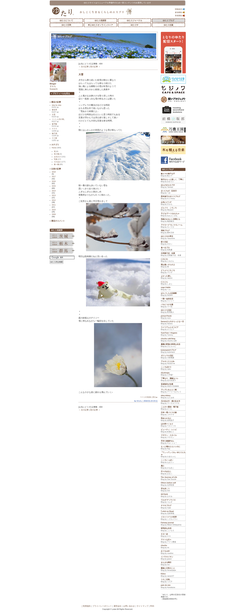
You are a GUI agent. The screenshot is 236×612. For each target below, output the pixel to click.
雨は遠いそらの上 (173, 266)
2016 (54, 181)
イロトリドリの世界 (173, 518)
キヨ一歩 (173, 535)
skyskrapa (173, 374)
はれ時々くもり (173, 425)
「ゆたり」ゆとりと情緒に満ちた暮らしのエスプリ (63, 11)
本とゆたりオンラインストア (100, 25)
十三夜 (55, 139)
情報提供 (180, 9)
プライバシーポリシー (102, 606)
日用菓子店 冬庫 (173, 254)
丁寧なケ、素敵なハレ (173, 379)
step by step (56, 106)
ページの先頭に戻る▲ (149, 397)
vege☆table (173, 288)
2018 (54, 172)
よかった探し (173, 277)
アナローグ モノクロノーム (173, 226)
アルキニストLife (173, 362)
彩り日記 (173, 243)
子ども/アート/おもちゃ (173, 215)
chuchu (173, 546)
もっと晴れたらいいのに (173, 448)
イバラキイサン (173, 558)
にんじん (173, 283)
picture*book (173, 317)
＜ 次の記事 (84, 67)
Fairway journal (173, 524)
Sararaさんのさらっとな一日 (173, 322)
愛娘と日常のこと (173, 569)
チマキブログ (173, 507)
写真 (57, 159)
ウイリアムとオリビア (173, 328)
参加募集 (180, 12)
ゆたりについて (66, 20)
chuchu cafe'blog (173, 340)
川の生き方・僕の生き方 (173, 402)
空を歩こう (173, 490)
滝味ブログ (173, 232)
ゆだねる (173, 495)
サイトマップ (142, 606)
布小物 (58, 154)
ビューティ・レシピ (173, 431)
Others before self (173, 484)
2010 (54, 210)
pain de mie (173, 586)
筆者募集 (180, 15)
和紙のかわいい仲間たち (173, 220)
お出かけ (60, 157)
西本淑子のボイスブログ (173, 197)
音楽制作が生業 (173, 385)
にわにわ (173, 260)
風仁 (173, 467)
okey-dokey (173, 396)
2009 (54, 214)
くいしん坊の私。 (59, 120)
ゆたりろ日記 (173, 311)
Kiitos (173, 575)
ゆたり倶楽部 (100, 20)
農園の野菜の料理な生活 (173, 345)
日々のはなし (173, 472)
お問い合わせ (129, 606)
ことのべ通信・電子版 (173, 408)
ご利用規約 (86, 606)
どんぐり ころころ (173, 209)
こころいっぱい (173, 461)
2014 (54, 191)
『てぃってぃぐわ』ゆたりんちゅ (173, 454)
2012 (54, 200)
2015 (54, 186)
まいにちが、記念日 (173, 192)
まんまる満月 (173, 563)
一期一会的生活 (173, 300)
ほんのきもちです (173, 186)
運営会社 (117, 606)
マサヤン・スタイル (173, 436)
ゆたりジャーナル (134, 20)
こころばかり (173, 368)
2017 (54, 176)
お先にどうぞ (71, 50)
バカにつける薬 (173, 306)
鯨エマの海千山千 (173, 175)
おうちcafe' (173, 552)
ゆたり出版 (168, 25)
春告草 (55, 111)
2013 (54, 195)
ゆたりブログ (168, 20)
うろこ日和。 (173, 581)
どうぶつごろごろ (173, 271)
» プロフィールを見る (60, 93)
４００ (55, 130)
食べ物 (58, 164)
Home (56, 148)
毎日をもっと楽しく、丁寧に (173, 180)
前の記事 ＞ (95, 67)
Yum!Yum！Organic (173, 334)
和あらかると (173, 419)
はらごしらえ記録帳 (173, 294)
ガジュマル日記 (173, 357)
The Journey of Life (173, 478)
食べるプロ (173, 249)
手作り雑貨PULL (173, 442)
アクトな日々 (173, 541)
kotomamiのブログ (173, 351)
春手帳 (55, 125)
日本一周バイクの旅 (173, 413)
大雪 (81, 74)
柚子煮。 (55, 134)
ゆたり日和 (66, 25)
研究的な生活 (173, 529)
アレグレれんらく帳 (173, 391)
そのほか (60, 162)
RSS (152, 606)
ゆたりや (134, 25)
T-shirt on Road (173, 512)
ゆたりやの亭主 (173, 237)
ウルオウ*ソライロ (173, 501)
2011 (54, 205)
